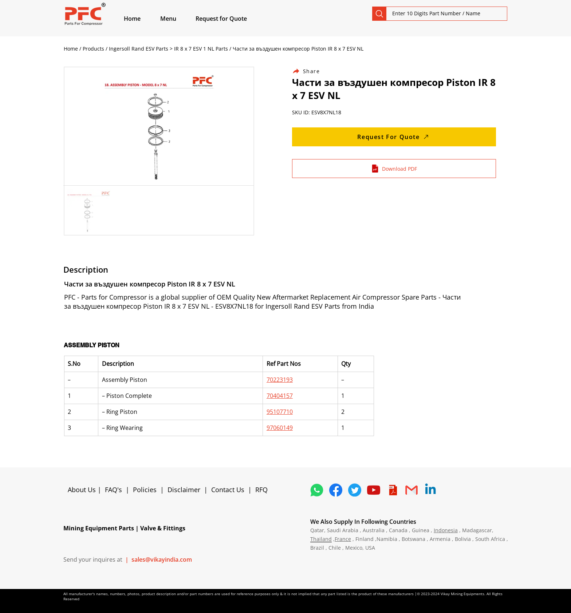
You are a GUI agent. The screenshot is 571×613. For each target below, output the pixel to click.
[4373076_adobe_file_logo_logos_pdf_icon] (392, 490)
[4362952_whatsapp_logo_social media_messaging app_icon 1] (316, 490)
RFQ (261, 489)
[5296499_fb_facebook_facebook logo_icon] (335, 490)
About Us (83, 489)
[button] (176, 18)
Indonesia (446, 530)
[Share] (310, 71)
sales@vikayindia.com (161, 559)
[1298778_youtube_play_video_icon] (373, 490)
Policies (145, 489)
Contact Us (227, 489)
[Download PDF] (394, 168)
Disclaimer (186, 489)
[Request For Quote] (394, 136)
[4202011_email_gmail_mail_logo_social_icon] (411, 490)
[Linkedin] (430, 490)
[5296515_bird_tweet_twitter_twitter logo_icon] (354, 490)
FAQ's (113, 489)
